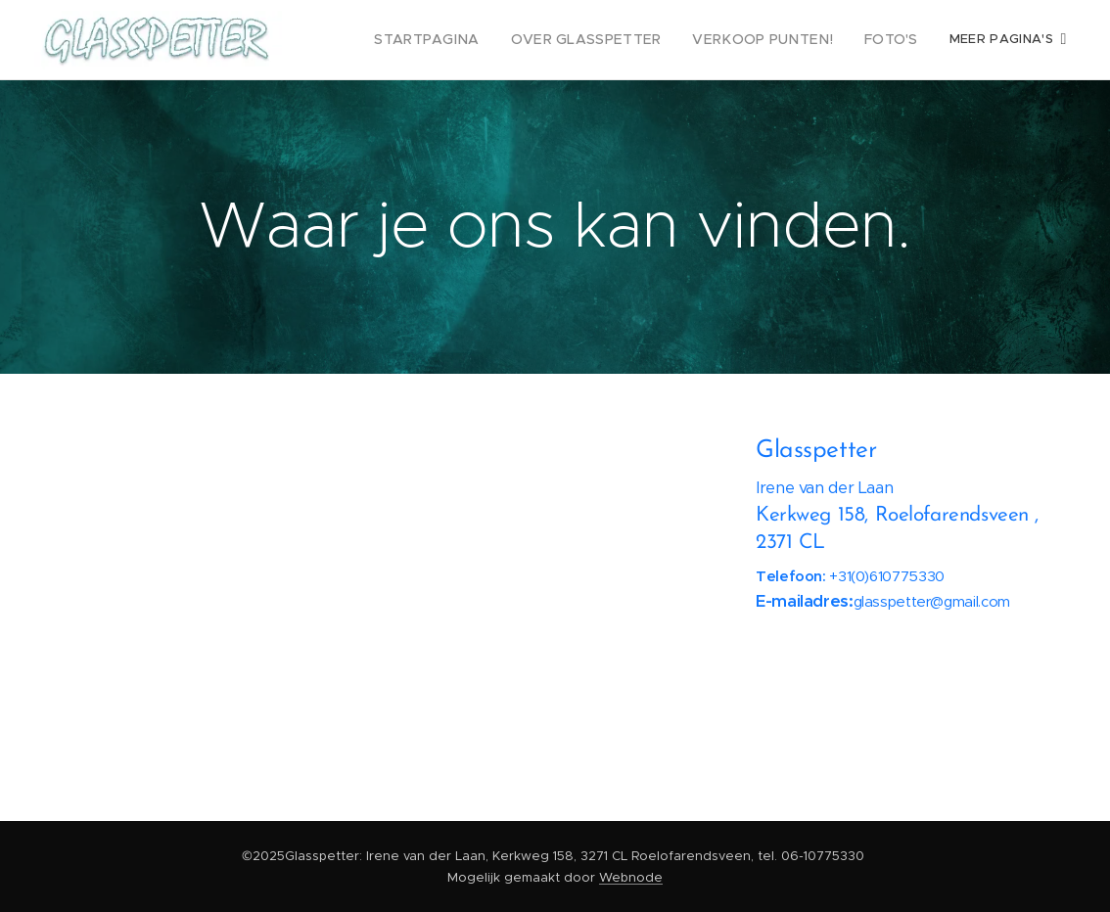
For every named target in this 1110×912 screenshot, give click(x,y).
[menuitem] (464, 40)
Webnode (631, 877)
